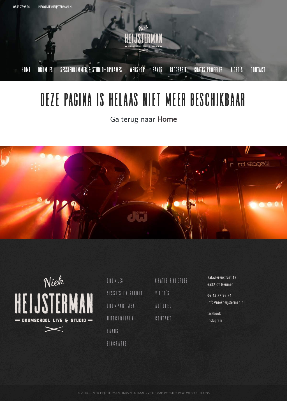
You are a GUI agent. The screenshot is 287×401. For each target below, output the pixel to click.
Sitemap (157, 393)
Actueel (163, 305)
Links (125, 393)
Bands (113, 330)
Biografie (117, 343)
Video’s (162, 292)
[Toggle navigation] (20, 19)
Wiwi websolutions (194, 393)
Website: (170, 393)
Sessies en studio (125, 292)
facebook (214, 313)
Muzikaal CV (140, 393)
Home (26, 69)
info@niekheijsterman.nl (226, 302)
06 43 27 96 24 (219, 295)
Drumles (115, 280)
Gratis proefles (171, 280)
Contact (258, 69)
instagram (214, 320)
